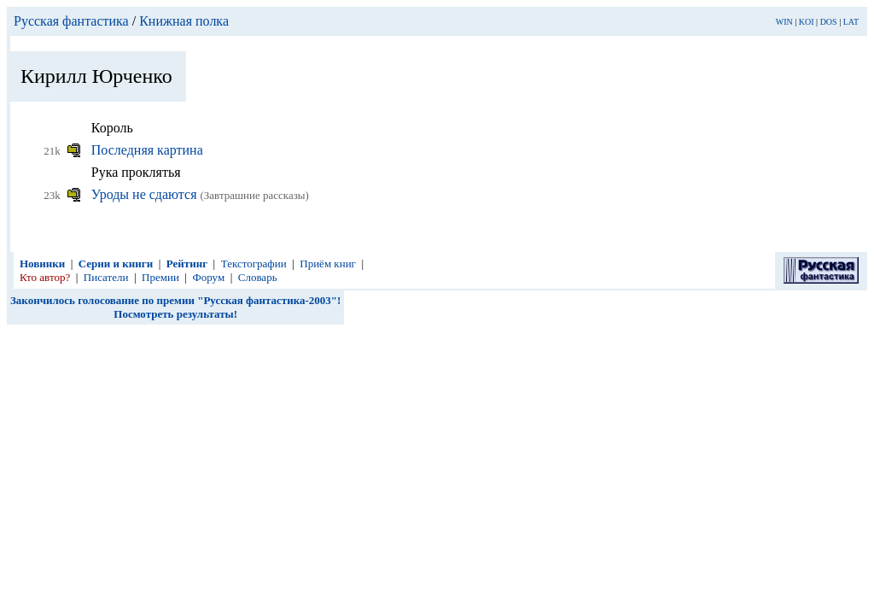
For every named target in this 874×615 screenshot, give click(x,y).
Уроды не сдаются (146, 194)
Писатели (106, 277)
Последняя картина (147, 150)
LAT (851, 21)
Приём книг (328, 263)
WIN (784, 21)
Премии (160, 277)
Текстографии (254, 263)
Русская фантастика (71, 21)
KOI (806, 21)
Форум (208, 277)
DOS (828, 21)
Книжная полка (184, 21)
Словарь (257, 277)
